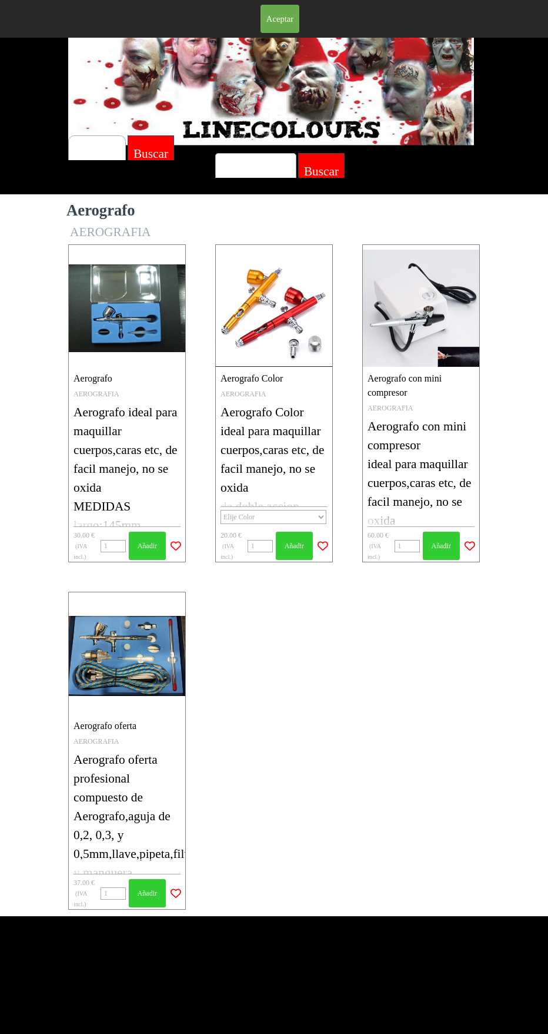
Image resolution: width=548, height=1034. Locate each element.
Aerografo (92, 378)
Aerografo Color (251, 378)
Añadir (147, 546)
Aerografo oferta (104, 726)
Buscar (321, 171)
